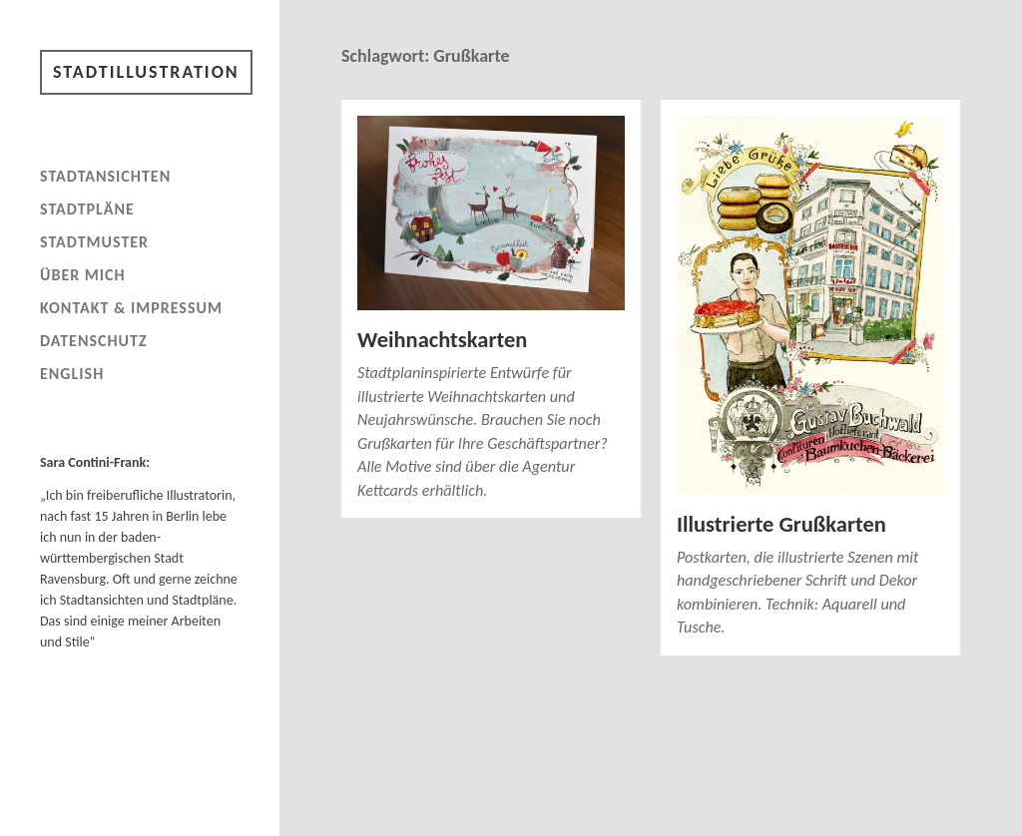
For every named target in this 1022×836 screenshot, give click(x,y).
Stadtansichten (105, 176)
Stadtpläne (87, 209)
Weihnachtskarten (442, 339)
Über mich (83, 274)
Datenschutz (94, 340)
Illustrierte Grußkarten (781, 524)
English (72, 373)
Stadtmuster (94, 241)
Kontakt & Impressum (131, 307)
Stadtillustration (146, 72)
